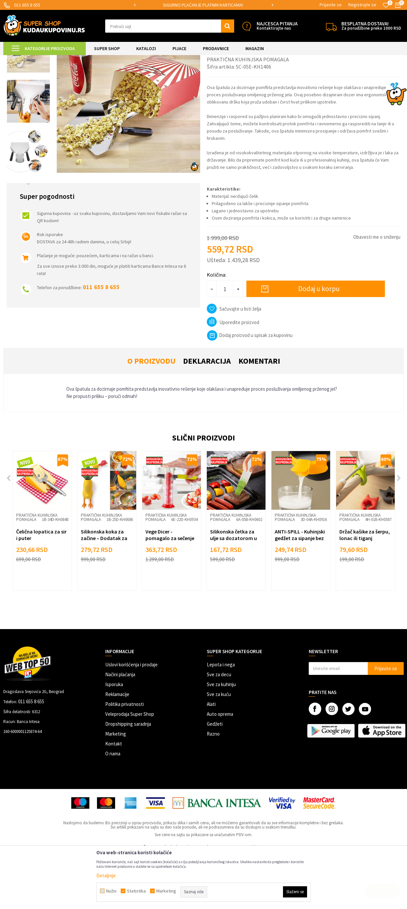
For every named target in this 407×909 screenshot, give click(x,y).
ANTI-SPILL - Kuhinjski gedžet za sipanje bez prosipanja (300, 593)
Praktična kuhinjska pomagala (158, 59)
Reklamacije (117, 749)
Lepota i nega (221, 719)
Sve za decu (219, 729)
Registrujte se (362, 5)
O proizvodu (151, 416)
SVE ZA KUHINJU (78, 59)
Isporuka (114, 739)
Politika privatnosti (124, 759)
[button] (169, 26)
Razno (213, 788)
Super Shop (49, 59)
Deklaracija (207, 416)
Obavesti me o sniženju (376, 292)
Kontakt (113, 798)
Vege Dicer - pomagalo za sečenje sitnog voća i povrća (169, 593)
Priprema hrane (112, 59)
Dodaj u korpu (319, 343)
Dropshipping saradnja (128, 778)
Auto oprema (220, 769)
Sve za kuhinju (221, 739)
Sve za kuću (219, 749)
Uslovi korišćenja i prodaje (131, 719)
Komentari (259, 416)
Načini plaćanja (120, 729)
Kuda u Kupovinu (18, 59)
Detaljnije (106, 875)
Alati (211, 759)
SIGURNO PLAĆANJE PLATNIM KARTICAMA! (203, 5)
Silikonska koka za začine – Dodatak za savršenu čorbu (104, 593)
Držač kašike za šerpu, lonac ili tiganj (364, 589)
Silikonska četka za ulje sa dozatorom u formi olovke (233, 593)
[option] (203, 5)
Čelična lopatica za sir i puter (41, 589)
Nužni (111, 891)
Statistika (136, 891)
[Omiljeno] (386, 5)
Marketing (115, 788)
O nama (112, 808)
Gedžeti (215, 778)
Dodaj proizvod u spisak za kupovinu (250, 390)
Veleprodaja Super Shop (129, 769)
